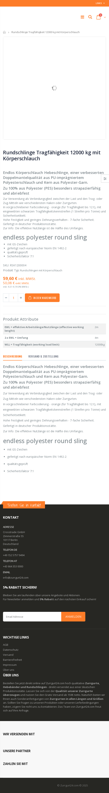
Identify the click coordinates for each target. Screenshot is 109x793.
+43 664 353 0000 (13, 566)
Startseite (4, 32)
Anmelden (73, 616)
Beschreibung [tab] (12, 356)
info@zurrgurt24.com (16, 577)
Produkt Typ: (11, 270)
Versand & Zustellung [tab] (43, 356)
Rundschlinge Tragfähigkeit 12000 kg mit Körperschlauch (51, 155)
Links (99, 3)
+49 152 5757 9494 (13, 555)
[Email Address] (44, 616)
